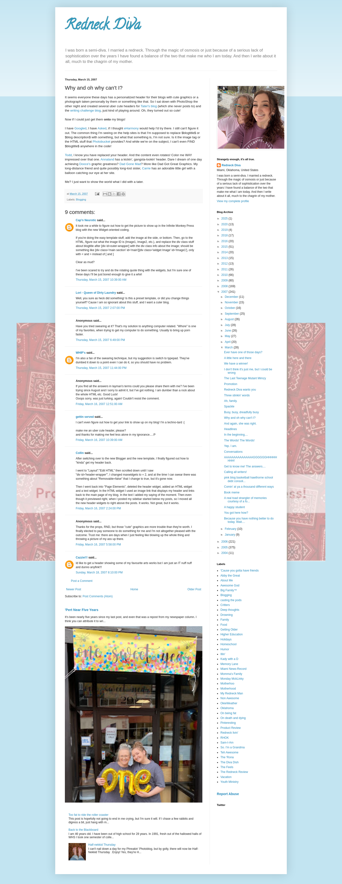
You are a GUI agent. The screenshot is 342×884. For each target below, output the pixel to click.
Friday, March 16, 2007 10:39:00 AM (99, 440)
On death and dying (233, 718)
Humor (224, 649)
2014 (225, 252)
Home (134, 589)
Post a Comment (81, 581)
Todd (68, 155)
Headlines (230, 429)
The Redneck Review (234, 772)
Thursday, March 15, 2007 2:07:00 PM (100, 308)
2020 (225, 224)
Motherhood (228, 688)
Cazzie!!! (82, 557)
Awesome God (229, 585)
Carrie (146, 168)
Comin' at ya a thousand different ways (249, 486)
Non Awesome (229, 698)
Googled (81, 128)
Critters (225, 605)
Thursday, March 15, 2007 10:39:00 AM (101, 279)
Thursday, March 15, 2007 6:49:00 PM (100, 340)
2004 (225, 553)
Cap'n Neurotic (86, 220)
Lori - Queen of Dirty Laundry (96, 292)
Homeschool (228, 644)
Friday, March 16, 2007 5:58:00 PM (98, 544)
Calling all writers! (235, 472)
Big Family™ (228, 590)
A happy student (234, 507)
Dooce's (84, 164)
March (229, 347)
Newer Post (73, 589)
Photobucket (101, 141)
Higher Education (231, 634)
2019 (225, 230)
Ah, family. (230, 401)
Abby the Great (230, 575)
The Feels (226, 767)
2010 (225, 275)
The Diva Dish (229, 762)
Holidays (226, 639)
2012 (225, 263)
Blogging (81, 199)
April (228, 342)
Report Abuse (228, 794)
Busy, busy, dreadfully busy (241, 412)
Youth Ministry (229, 782)
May (228, 336)
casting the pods (230, 600)
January (230, 534)
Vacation (226, 777)
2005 (225, 547)
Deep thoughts (229, 609)
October (230, 308)
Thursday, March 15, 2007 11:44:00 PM (101, 368)
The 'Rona (227, 757)
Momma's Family (231, 674)
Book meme (231, 492)
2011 (225, 269)
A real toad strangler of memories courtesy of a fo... (245, 499)
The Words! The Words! (239, 440)
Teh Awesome (229, 752)
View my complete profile (233, 201)
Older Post (194, 589)
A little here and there (237, 358)
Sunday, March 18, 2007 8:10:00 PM (99, 572)
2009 (225, 280)
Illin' (222, 654)
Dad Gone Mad (130, 164)
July (228, 325)
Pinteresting (228, 722)
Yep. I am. (230, 446)
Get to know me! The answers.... (245, 466)
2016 (225, 241)
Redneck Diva (103, 26)
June (228, 330)
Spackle (229, 406)
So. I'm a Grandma (232, 747)
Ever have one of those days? (243, 352)
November (232, 302)
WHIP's (81, 352)
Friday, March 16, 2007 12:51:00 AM (99, 404)
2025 (225, 218)
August (230, 319)
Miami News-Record (233, 669)
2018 (225, 235)
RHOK (224, 737)
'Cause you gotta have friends (239, 570)
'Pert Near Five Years (81, 610)
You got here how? (236, 512)
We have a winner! (236, 363)
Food (223, 624)
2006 (225, 541)
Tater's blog (149, 106)
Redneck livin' (229, 732)
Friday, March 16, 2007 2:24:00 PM (98, 508)
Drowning (226, 615)
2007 (225, 291)
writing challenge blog (85, 110)
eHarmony (131, 128)
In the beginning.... (236, 434)
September (232, 313)
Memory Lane (229, 664)
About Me (226, 580)
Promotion (230, 384)
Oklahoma (227, 708)
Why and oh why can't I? (239, 417)
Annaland (107, 159)
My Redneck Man (231, 693)
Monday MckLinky (232, 678)
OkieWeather (228, 703)
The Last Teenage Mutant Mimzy (245, 378)
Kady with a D (229, 659)
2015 (225, 246)
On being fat (228, 713)
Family (224, 619)
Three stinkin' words (237, 395)
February (231, 529)
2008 (225, 286)
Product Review (230, 728)
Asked (102, 128)
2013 (225, 258)
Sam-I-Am (226, 742)
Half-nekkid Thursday (102, 844)
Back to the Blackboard (83, 829)
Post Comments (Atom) (97, 596)
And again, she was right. (240, 423)
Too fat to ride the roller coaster (88, 815)
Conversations (233, 451)
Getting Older (229, 629)
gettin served (85, 417)
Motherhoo (227, 683)
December (232, 297)
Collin (80, 453)
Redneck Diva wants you (240, 389)
